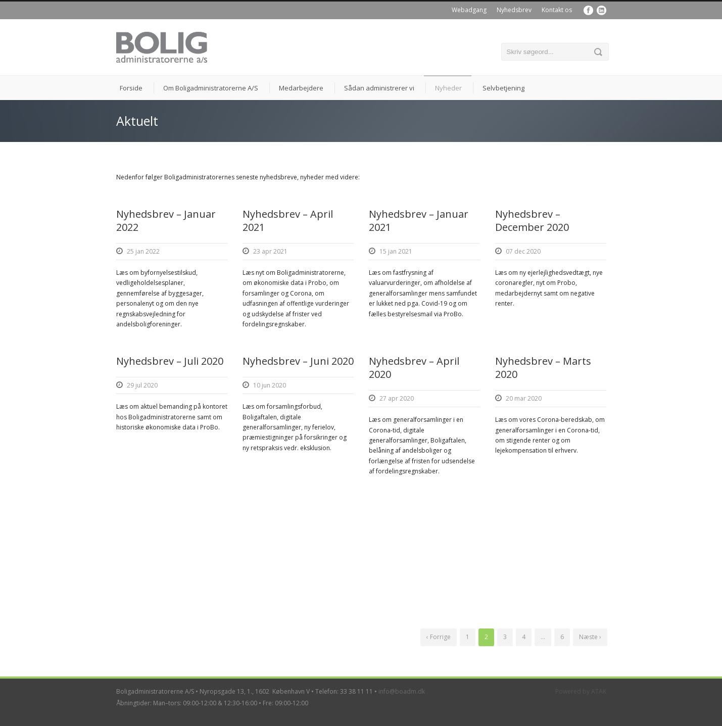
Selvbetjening (503, 87)
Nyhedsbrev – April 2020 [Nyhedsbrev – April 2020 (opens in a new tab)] (414, 367)
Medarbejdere (301, 87)
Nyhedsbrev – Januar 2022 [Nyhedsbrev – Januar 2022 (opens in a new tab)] (166, 220)
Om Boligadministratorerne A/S (210, 87)
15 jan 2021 (395, 251)
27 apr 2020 (396, 398)
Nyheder (448, 87)
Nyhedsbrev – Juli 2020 (169, 361)
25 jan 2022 (143, 251)
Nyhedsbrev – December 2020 (532, 220)
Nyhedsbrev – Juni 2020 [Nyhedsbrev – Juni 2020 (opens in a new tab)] (298, 361)
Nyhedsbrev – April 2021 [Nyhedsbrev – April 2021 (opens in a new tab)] (288, 220)
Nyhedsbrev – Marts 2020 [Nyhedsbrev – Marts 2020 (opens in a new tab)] (543, 367)
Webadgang (469, 10)
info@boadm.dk (401, 691)
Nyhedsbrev (514, 10)
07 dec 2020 (523, 251)
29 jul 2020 (142, 385)
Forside (131, 87)
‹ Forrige (438, 637)
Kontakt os (557, 10)
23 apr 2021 (270, 251)
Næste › (590, 637)
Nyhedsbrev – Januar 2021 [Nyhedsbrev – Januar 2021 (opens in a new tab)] (418, 220)
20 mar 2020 (524, 398)
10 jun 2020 (269, 385)
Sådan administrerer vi (379, 87)
